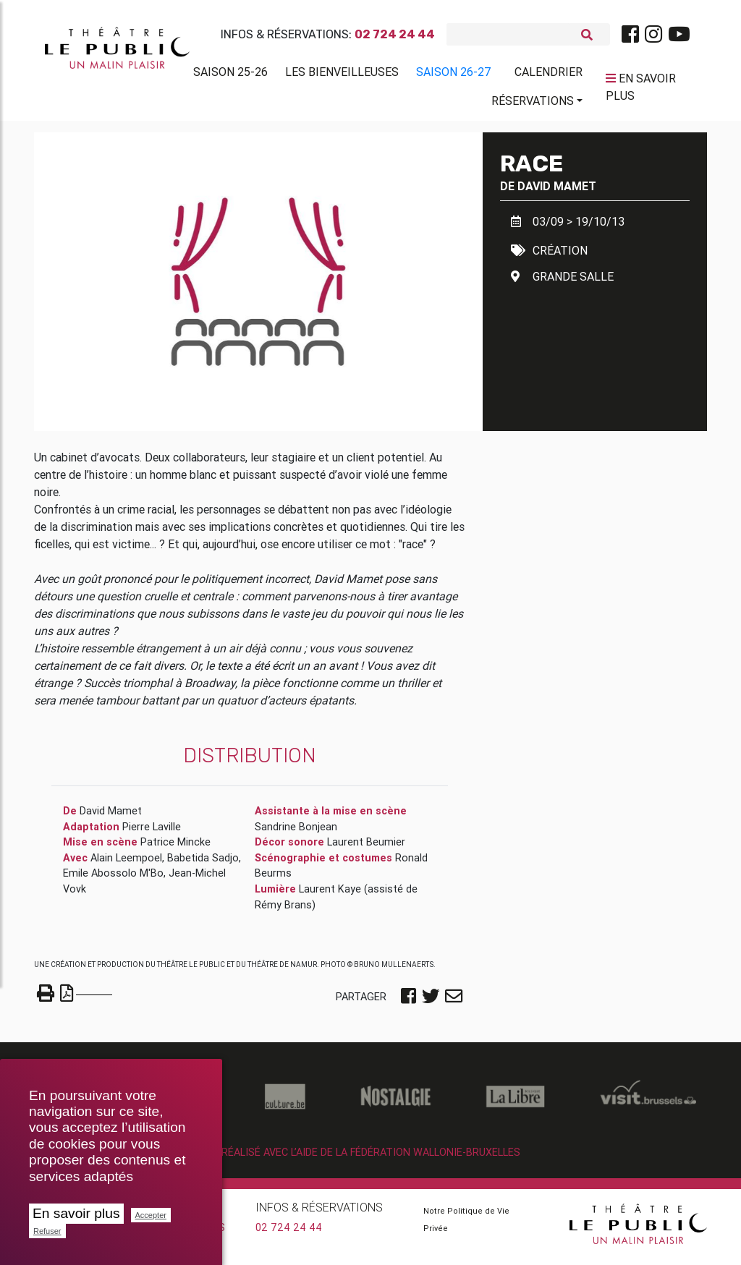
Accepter (150, 1215)
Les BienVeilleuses (342, 74)
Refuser (47, 1231)
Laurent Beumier (366, 847)
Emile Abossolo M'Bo (113, 878)
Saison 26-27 (453, 74)
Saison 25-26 (230, 74)
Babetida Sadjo (203, 863)
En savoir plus (76, 1213)
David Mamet (556, 191)
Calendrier (549, 74)
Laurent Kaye (330, 894)
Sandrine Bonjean (296, 832)
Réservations (532, 103)
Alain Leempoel (126, 863)
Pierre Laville (151, 832)
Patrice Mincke (175, 847)
